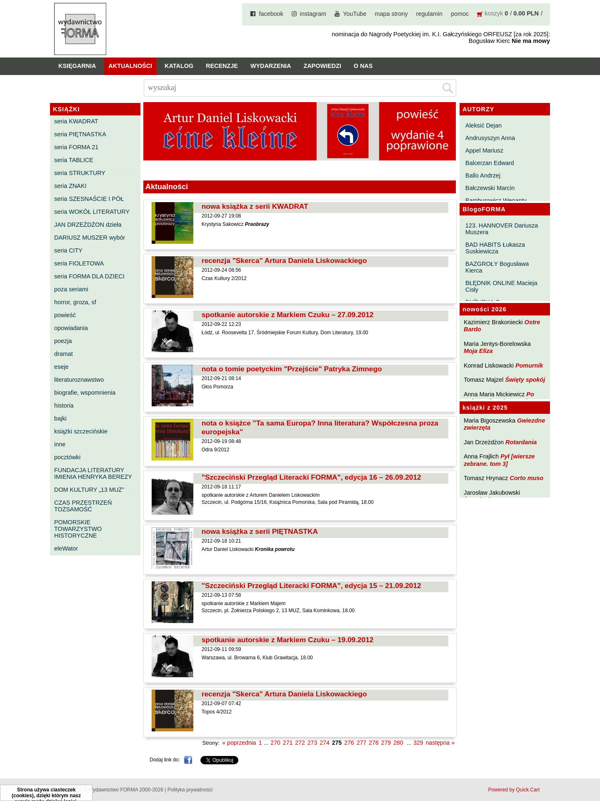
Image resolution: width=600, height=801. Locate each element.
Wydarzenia (270, 66)
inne (59, 444)
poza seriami (71, 289)
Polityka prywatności (190, 790)
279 (386, 742)
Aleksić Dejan (483, 125)
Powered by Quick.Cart (514, 790)
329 (418, 742)
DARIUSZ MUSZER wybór (89, 237)
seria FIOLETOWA (79, 263)
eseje (61, 366)
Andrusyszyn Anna (490, 138)
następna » (440, 742)
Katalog (179, 66)
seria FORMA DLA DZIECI (89, 276)
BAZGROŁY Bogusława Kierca (497, 267)
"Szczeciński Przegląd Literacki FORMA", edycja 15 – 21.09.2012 (311, 585)
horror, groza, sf (75, 302)
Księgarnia (77, 66)
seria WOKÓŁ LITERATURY (92, 211)
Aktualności (130, 66)
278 (373, 742)
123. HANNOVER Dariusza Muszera (501, 228)
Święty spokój (525, 379)
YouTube (355, 13)
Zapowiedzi (322, 66)
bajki (60, 418)
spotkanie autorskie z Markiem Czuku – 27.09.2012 (288, 314)
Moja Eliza (478, 351)
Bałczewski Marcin (490, 188)
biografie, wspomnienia (84, 392)
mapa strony (391, 13)
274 (324, 742)
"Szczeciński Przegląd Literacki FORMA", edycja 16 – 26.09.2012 (311, 477)
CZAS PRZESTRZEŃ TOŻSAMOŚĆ (83, 506)
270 (275, 742)
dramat (63, 353)
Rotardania (521, 442)
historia (63, 405)
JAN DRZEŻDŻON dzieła (88, 224)
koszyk (494, 13)
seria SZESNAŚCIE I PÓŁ (89, 198)
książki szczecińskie (81, 431)
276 (349, 742)
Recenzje (222, 66)
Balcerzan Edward (489, 163)
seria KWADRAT (76, 121)
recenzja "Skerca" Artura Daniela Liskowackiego (284, 260)
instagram (313, 13)
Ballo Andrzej (482, 175)
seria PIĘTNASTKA (80, 134)
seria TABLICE (73, 160)
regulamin (429, 13)
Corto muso (526, 478)
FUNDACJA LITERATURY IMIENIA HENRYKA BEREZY (93, 473)
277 (361, 742)
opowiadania (71, 328)
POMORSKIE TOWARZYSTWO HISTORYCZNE (78, 529)
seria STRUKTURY (79, 173)
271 (287, 742)
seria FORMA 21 (76, 147)
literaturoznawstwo (79, 379)
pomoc (460, 13)
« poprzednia (239, 742)
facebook (271, 13)
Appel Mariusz (484, 150)
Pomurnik (529, 365)
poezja (63, 341)
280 (398, 742)
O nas (363, 66)
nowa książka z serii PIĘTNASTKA (260, 531)
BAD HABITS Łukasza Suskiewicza (495, 248)
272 (300, 742)
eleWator (66, 548)
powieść (65, 315)
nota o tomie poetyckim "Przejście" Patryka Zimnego (292, 369)
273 (312, 742)
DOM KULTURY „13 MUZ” (89, 489)
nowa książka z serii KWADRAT (255, 206)
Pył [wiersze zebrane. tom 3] (499, 460)
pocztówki (67, 457)
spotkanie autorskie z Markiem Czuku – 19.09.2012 (288, 640)
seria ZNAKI (70, 186)
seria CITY (68, 250)
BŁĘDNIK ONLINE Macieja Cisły (501, 286)
